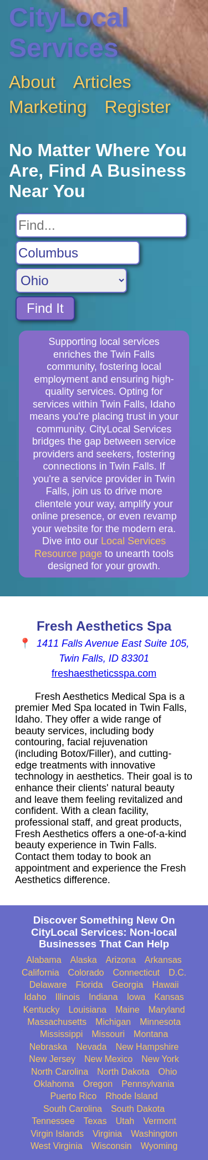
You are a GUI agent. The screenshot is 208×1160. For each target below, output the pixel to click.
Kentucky (41, 1009)
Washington (154, 1133)
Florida (89, 984)
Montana (151, 1034)
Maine (127, 1009)
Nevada (91, 1046)
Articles (102, 82)
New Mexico (108, 1059)
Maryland (167, 1009)
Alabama (43, 960)
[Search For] (101, 225)
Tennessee (53, 1121)
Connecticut (136, 972)
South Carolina (72, 1108)
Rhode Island (131, 1096)
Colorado (86, 972)
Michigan (113, 1022)
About (32, 82)
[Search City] (78, 253)
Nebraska (48, 1046)
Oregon (98, 1084)
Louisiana (87, 1009)
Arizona (121, 960)
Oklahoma (54, 1084)
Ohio (167, 1071)
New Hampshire (147, 1046)
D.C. (177, 972)
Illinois (67, 997)
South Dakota (138, 1108)
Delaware (48, 984)
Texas (95, 1121)
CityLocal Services (69, 33)
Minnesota (160, 1022)
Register (138, 107)
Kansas (169, 997)
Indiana (103, 997)
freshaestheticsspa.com (104, 673)
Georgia (127, 984)
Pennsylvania (147, 1084)
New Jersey (52, 1059)
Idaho (35, 997)
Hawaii (165, 984)
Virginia (107, 1133)
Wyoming (159, 1146)
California (40, 972)
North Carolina (59, 1071)
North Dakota (123, 1071)
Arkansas (163, 960)
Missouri (108, 1034)
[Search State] (71, 280)
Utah (124, 1121)
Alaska (83, 960)
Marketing (48, 107)
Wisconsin (112, 1146)
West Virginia (57, 1146)
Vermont (159, 1121)
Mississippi (61, 1034)
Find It (45, 308)
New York (160, 1059)
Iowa (135, 997)
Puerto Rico (73, 1096)
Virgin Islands (57, 1133)
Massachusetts (57, 1022)
